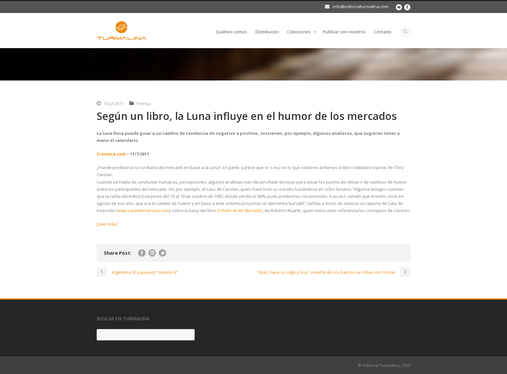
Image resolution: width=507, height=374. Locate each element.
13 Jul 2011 (113, 103)
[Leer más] (107, 224)
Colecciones (299, 32)
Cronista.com (111, 154)
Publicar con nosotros (344, 32)
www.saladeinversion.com (143, 210)
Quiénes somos (231, 32)
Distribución (267, 32)
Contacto (383, 32)
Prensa (143, 103)
